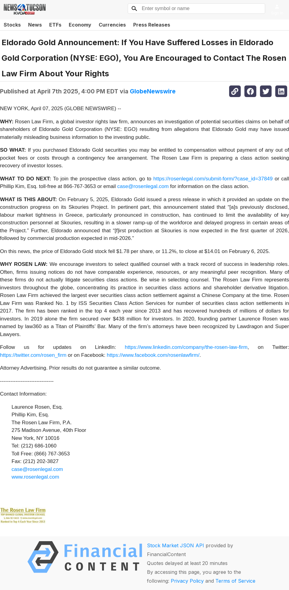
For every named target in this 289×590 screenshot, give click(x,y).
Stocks (12, 25)
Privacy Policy (187, 581)
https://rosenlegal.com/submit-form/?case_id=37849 (213, 179)
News (35, 25)
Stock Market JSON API (175, 545)
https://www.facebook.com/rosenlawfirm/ (153, 355)
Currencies (112, 25)
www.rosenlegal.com (35, 477)
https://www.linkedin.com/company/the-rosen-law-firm (186, 347)
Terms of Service (235, 581)
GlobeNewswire (153, 91)
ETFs (55, 25)
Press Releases (151, 25)
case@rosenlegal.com (143, 186)
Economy (80, 25)
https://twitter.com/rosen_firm (33, 355)
